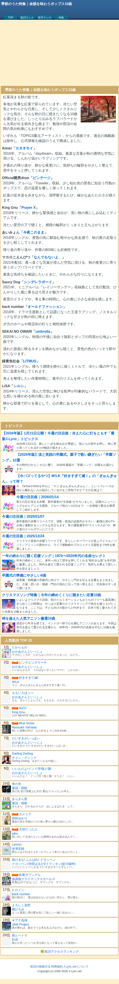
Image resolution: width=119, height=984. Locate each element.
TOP (10, 17)
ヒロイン (18, 890)
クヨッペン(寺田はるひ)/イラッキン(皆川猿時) (44, 864)
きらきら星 (19, 799)
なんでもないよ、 (48, 257)
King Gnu (18, 712)
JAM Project (20, 924)
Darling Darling (22, 753)
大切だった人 (28, 829)
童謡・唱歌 (19, 788)
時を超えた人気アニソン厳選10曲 (28, 618)
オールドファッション (45, 307)
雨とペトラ (19, 935)
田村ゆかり (19, 818)
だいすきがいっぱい (26, 738)
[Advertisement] (59, 53)
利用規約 (57, 966)
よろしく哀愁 (21, 905)
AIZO (22, 708)
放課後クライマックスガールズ (33, 879)
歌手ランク (44, 17)
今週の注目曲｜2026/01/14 (37, 497)
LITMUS (29, 361)
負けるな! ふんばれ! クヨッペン (34, 859)
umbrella (42, 331)
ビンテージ (41, 178)
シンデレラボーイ (38, 282)
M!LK (15, 682)
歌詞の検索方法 (40, 966)
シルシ (18, 386)
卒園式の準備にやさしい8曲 (24, 575)
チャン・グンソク (24, 757)
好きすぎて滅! (28, 677)
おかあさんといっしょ (27, 651)
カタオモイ (24, 148)
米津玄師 (18, 848)
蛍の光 (16, 784)
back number (21, 894)
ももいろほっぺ (22, 693)
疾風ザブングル (30, 875)
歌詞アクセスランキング (62, 951)
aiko (15, 833)
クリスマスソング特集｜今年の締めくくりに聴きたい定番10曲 (51, 595)
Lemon (17, 844)
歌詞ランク (27, 17)
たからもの (19, 647)
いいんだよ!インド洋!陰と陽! (32, 768)
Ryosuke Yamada (24, 727)
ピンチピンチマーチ (33, 662)
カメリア (25, 814)
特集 (61, 17)
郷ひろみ (18, 909)
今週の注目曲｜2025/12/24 (23, 536)
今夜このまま (33, 232)
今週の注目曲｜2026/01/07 (23, 516)
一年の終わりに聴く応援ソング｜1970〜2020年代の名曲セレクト (54, 556)
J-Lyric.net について (76, 966)
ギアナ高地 (19, 920)
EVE (15, 939)
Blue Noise (26, 723)
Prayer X (28, 207)
